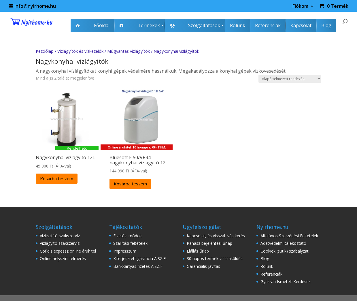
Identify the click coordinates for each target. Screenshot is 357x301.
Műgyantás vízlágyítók (128, 51)
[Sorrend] (289, 79)
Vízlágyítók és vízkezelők (80, 51)
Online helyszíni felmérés (63, 258)
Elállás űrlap (198, 251)
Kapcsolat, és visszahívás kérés (216, 235)
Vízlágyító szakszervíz (60, 243)
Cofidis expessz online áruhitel (68, 251)
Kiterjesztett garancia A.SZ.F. (140, 258)
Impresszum (124, 251)
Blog (264, 258)
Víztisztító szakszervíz (60, 235)
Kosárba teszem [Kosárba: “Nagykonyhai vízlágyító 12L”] (56, 178)
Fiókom (300, 6)
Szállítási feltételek (130, 243)
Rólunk (266, 266)
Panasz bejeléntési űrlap (209, 243)
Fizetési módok (127, 235)
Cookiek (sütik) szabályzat (284, 251)
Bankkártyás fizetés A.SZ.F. (138, 266)
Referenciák (271, 274)
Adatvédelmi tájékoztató (283, 243)
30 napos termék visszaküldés (215, 258)
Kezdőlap (45, 51)
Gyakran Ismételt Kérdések (285, 281)
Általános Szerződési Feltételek (289, 235)
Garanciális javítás (203, 266)
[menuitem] (92, 25)
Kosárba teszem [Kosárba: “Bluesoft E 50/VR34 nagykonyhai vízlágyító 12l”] (130, 184)
